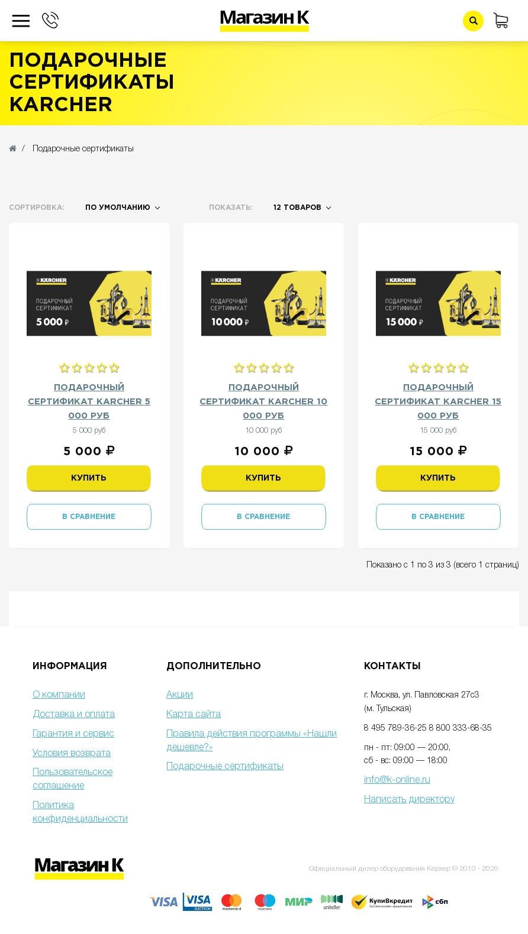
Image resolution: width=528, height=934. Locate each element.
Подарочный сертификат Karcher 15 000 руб (438, 402)
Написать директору (409, 800)
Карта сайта (193, 715)
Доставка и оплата (74, 715)
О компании (59, 695)
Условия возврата (72, 754)
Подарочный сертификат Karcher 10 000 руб (263, 402)
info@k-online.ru (397, 780)
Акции (179, 695)
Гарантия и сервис (73, 734)
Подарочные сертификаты (225, 767)
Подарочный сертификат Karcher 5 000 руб (89, 402)
